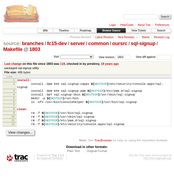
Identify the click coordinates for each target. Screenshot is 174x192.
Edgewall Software (52, 167)
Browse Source (111, 30)
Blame (145, 37)
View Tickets (138, 30)
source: (12, 43)
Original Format (97, 160)
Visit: (57, 56)
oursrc (119, 43)
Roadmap (85, 30)
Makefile (12, 49)
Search (161, 30)
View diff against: (153, 56)
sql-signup (143, 43)
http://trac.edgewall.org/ (157, 167)
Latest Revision (104, 37)
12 (13, 132)
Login (112, 24)
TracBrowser (103, 149)
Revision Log (161, 37)
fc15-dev (57, 43)
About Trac (144, 24)
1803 (34, 49)
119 (62, 63)
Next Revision (126, 37)
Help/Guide (126, 24)
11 (13, 128)
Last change (13, 63)
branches (33, 43)
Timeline (64, 30)
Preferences (162, 24)
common (98, 43)
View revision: (107, 56)
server (77, 43)
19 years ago (110, 63)
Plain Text (73, 160)
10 (13, 123)
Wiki (45, 30)
